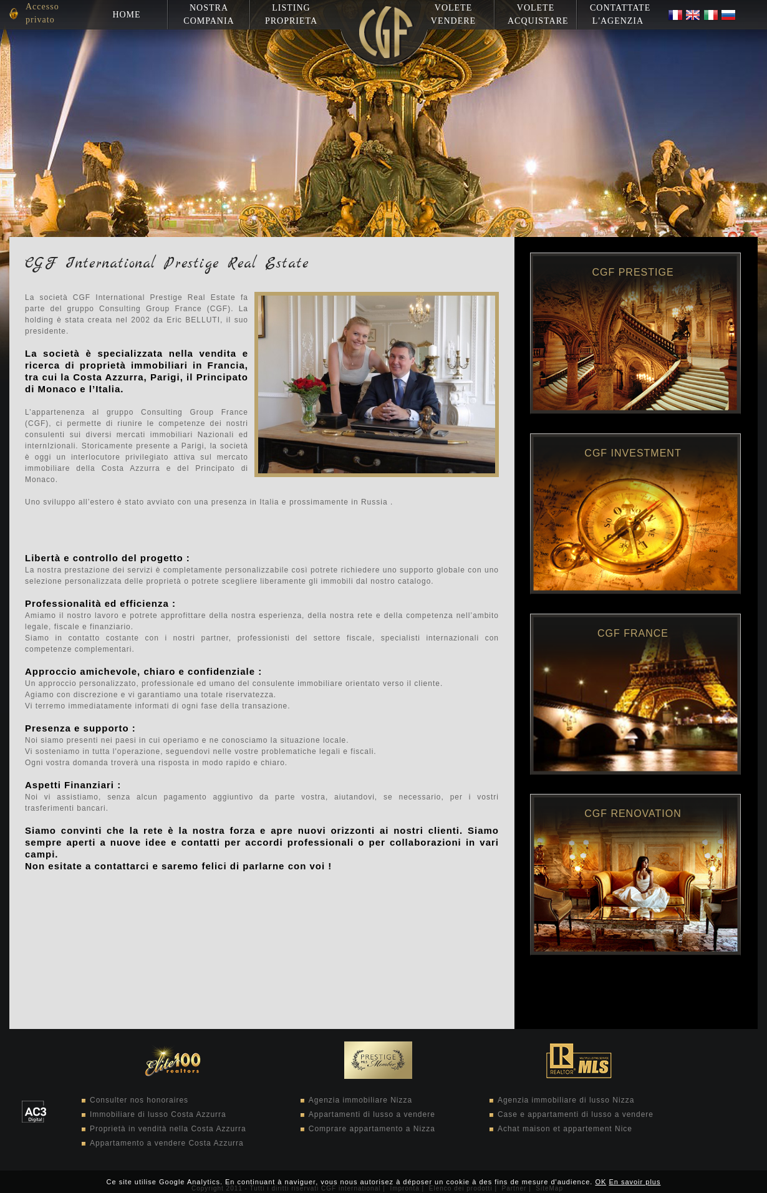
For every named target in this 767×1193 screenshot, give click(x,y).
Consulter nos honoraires (139, 1100)
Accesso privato (42, 13)
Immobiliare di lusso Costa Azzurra (158, 1114)
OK (600, 1182)
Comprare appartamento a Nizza (372, 1128)
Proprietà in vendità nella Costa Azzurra (168, 1128)
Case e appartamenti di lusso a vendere (576, 1114)
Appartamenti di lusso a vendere (372, 1114)
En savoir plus (634, 1182)
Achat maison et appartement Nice (565, 1128)
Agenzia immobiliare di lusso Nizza (566, 1100)
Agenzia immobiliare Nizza (360, 1100)
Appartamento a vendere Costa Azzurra (167, 1143)
